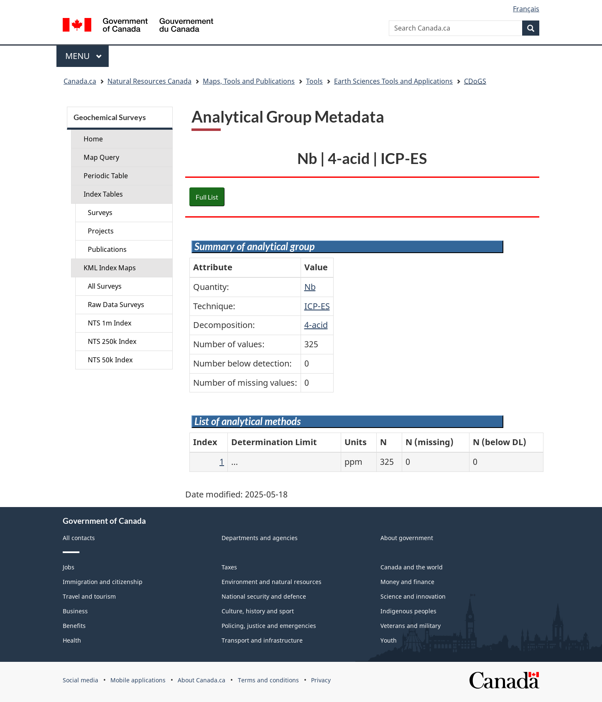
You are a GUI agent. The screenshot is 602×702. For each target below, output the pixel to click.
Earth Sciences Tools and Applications (393, 81)
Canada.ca (80, 81)
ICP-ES (317, 306)
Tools (314, 81)
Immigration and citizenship (103, 582)
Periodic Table (106, 175)
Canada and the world (411, 567)
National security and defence (264, 596)
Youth (388, 640)
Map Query (101, 157)
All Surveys (105, 286)
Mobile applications (138, 680)
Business (75, 611)
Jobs (68, 567)
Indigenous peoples (408, 611)
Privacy (321, 680)
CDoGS (475, 81)
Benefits (74, 626)
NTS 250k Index (112, 341)
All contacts (79, 538)
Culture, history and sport (258, 611)
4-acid (316, 325)
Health (72, 640)
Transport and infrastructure (262, 640)
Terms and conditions (268, 680)
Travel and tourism (89, 596)
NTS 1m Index (109, 323)
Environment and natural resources (271, 582)
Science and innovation (413, 596)
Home (93, 138)
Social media (80, 680)
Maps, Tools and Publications (249, 81)
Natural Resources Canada (149, 81)
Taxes (229, 567)
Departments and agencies (260, 538)
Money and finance (407, 582)
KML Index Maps (110, 267)
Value (316, 267)
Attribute (212, 267)
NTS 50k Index (110, 359)
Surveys (100, 212)
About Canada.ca (201, 680)
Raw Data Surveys (116, 304)
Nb (310, 286)
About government (406, 538)
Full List (207, 197)
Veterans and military (410, 626)
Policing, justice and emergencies (269, 626)
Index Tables (103, 194)
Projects (101, 231)
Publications (107, 249)
